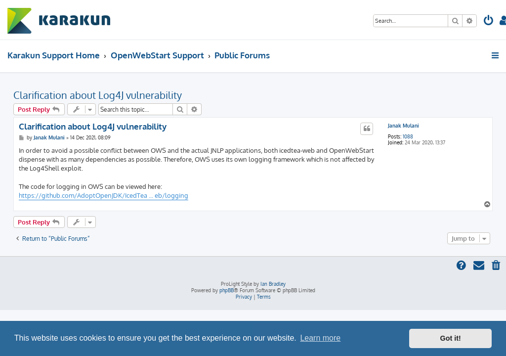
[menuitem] (489, 21)
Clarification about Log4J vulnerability (97, 95)
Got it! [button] (450, 338)
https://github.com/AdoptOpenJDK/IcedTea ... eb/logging (103, 195)
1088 (408, 136)
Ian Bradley (273, 284)
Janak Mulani (403, 126)
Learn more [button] (320, 338)
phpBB (226, 290)
